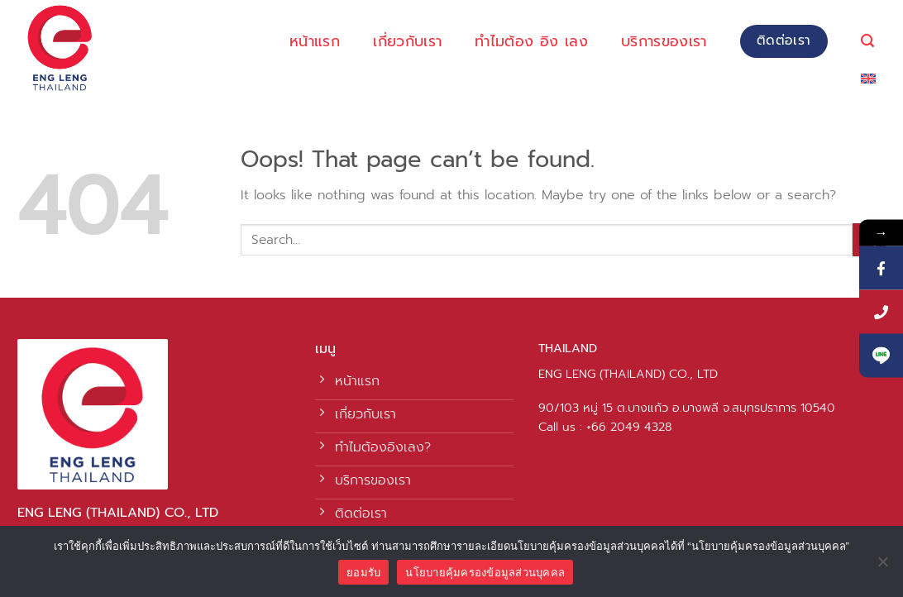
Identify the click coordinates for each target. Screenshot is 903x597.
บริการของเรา (664, 41)
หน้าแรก (314, 41)
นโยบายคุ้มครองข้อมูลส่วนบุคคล (485, 572)
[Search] (867, 41)
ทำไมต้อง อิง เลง (531, 41)
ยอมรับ (363, 572)
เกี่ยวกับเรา (407, 41)
